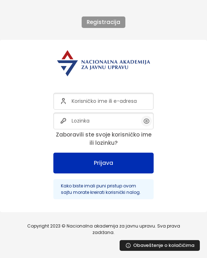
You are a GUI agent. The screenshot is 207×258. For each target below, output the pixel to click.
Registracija (103, 22)
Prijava (103, 163)
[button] (146, 121)
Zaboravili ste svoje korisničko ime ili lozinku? (103, 139)
